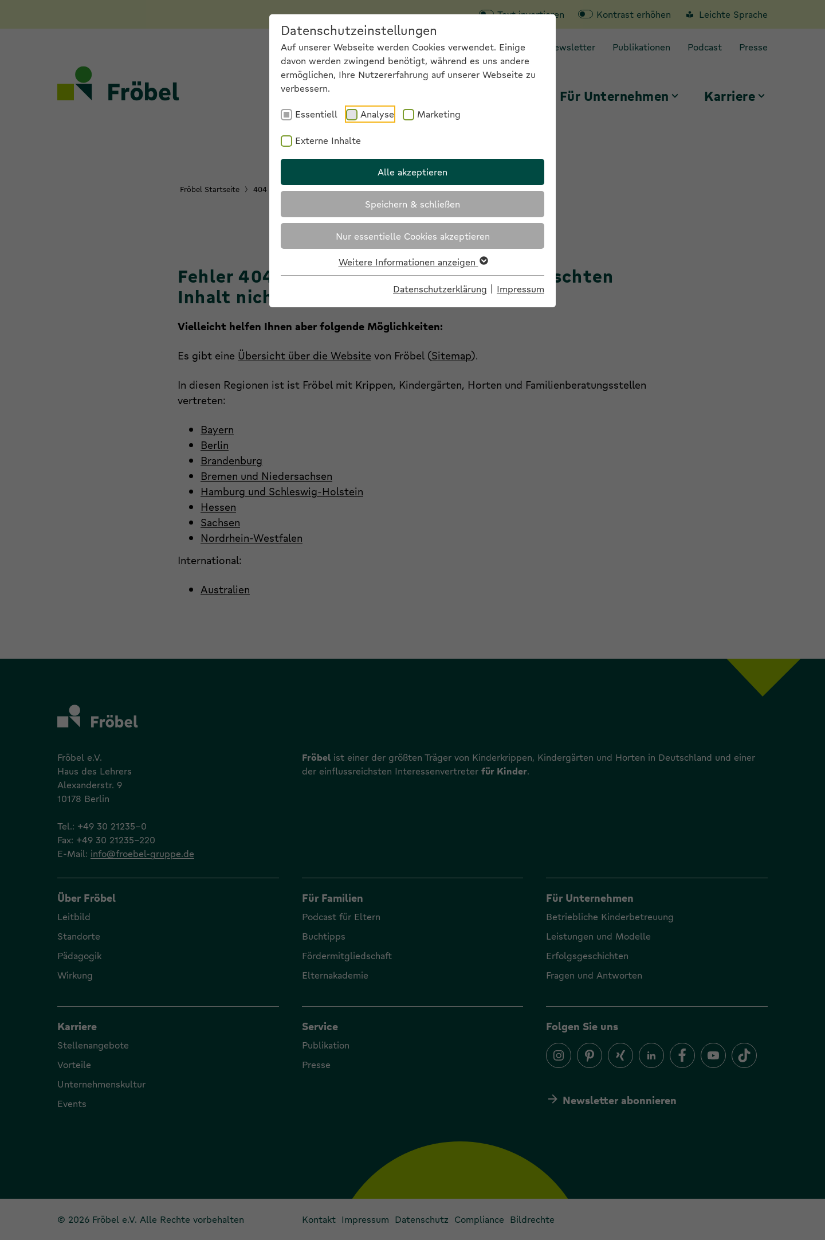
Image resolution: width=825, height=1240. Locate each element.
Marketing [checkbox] (439, 114)
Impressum (520, 289)
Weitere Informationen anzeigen (413, 262)
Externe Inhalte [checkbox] (328, 140)
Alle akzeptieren (412, 172)
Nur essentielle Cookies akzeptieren (413, 236)
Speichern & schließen (412, 204)
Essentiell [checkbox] (316, 114)
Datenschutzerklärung (440, 289)
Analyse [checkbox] (377, 114)
